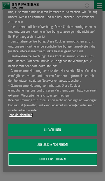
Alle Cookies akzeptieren (53, 145)
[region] (52, 90)
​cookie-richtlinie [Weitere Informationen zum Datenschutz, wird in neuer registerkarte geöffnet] (21, 115)
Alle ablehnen (52, 130)
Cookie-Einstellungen (53, 159)
